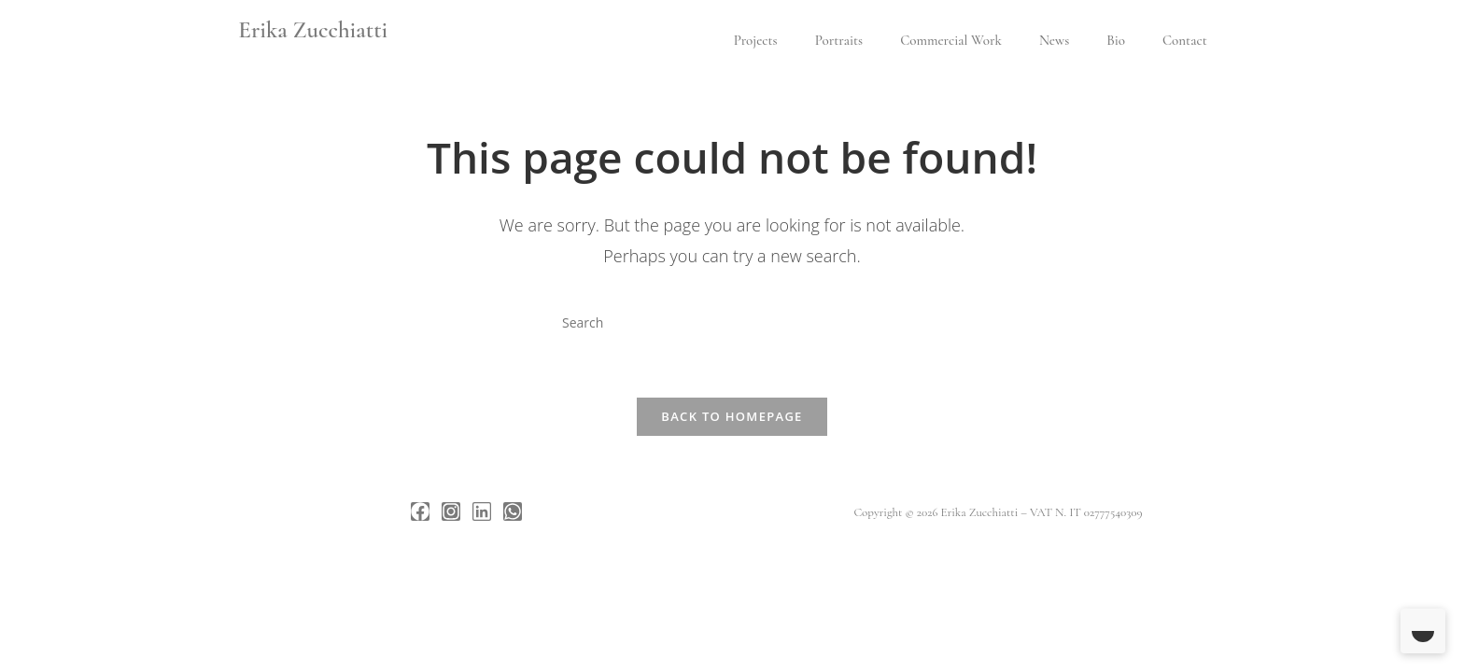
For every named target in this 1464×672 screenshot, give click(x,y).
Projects (756, 40)
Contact (1184, 40)
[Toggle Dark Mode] (1423, 631)
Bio (1115, 40)
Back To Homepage (731, 416)
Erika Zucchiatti (312, 30)
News (1054, 40)
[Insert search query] (732, 322)
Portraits (839, 40)
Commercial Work (951, 40)
